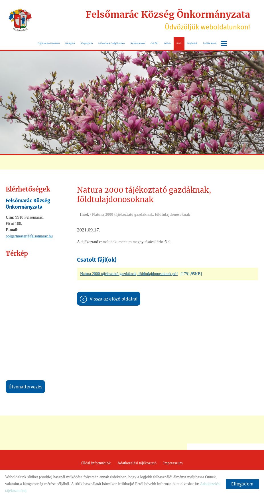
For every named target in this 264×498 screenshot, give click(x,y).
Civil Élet (155, 43)
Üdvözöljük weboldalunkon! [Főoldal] (168, 20)
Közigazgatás (87, 43)
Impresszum (172, 463)
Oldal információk (96, 463)
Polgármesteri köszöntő (49, 43)
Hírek (179, 43)
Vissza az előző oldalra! (113, 299)
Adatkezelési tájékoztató (137, 463)
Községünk (70, 43)
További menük (215, 43)
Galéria (167, 43)
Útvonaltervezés (25, 387)
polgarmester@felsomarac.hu (29, 236)
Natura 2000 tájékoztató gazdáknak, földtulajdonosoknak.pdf (129, 274)
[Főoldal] (20, 20)
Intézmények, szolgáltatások (111, 43)
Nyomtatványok (138, 43)
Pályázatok (192, 43)
